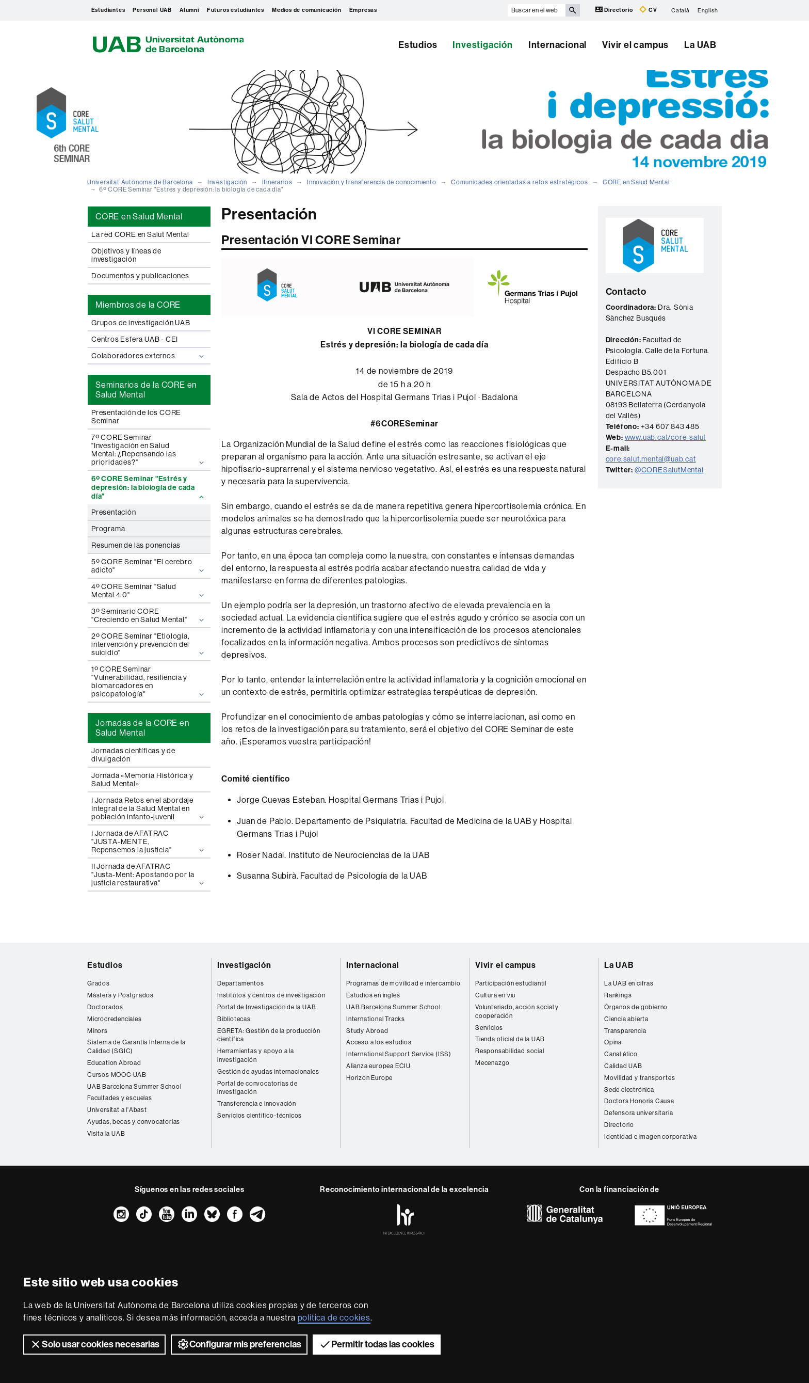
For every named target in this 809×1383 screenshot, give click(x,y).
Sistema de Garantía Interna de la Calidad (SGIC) (136, 1047)
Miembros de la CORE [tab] (138, 305)
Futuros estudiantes (235, 10)
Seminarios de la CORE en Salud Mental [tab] (146, 390)
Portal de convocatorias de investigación (257, 1088)
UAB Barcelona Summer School (134, 1086)
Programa (108, 528)
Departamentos (240, 983)
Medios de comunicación (307, 10)
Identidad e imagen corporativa (650, 1136)
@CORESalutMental (669, 470)
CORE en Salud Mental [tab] (139, 216)
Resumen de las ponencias (136, 545)
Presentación (113, 512)
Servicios (489, 1027)
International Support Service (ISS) (398, 1054)
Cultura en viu (495, 995)
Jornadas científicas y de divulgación (133, 754)
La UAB (700, 45)
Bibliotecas (234, 1019)
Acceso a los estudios (379, 1042)
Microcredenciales (114, 1019)
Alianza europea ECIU (378, 1066)
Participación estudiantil (510, 983)
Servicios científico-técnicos (259, 1115)
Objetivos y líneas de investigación (126, 255)
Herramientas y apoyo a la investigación (255, 1055)
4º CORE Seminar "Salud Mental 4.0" (148, 590)
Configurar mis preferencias (239, 1344)
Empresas (363, 10)
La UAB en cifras (629, 983)
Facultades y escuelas (119, 1098)
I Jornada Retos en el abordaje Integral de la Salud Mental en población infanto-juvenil (148, 808)
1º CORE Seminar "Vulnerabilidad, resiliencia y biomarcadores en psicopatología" (148, 681)
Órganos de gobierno (636, 1007)
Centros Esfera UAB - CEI (134, 339)
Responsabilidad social (509, 1051)
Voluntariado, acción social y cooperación (517, 1012)
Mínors (97, 1031)
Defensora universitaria (638, 1113)
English (708, 10)
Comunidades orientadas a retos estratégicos (519, 182)
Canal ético (621, 1054)
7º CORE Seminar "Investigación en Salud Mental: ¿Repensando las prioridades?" (148, 450)
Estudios (417, 45)
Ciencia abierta (626, 1019)
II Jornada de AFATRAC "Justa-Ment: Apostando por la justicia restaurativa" (148, 874)
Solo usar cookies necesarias (94, 1344)
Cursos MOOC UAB (117, 1074)
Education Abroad (114, 1063)
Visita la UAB (106, 1133)
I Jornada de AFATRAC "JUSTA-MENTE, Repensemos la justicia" (148, 841)
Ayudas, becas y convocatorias (133, 1121)
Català (680, 10)
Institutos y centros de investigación (271, 995)
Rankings (618, 995)
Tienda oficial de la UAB (510, 1039)
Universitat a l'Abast (117, 1110)
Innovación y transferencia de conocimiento (371, 182)
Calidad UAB (623, 1066)
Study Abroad (367, 1031)
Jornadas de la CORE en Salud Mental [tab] (142, 728)
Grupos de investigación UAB (140, 323)
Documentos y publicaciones (140, 276)
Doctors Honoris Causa (639, 1101)
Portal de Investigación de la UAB (266, 1007)
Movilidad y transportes (639, 1078)
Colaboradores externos (148, 356)
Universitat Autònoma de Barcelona (139, 182)
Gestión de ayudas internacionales (268, 1071)
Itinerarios (277, 182)
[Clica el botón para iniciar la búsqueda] (572, 10)
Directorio (615, 9)
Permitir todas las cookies (376, 1344)
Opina (613, 1042)
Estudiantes (108, 10)
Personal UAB (152, 10)
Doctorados (105, 1007)
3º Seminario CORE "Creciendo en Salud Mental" (148, 615)
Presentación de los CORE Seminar (136, 416)
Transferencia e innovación (256, 1103)
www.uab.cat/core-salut (665, 437)
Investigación (482, 45)
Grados (98, 983)
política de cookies (334, 1318)
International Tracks (375, 1019)
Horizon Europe (369, 1078)
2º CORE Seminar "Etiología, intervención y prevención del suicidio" (148, 644)
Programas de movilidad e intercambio (403, 983)
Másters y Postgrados (120, 995)
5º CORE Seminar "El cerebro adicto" (148, 566)
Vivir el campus (635, 45)
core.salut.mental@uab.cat (651, 459)
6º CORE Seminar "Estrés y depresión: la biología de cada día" (148, 487)
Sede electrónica (629, 1089)
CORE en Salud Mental (636, 182)
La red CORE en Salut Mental (140, 234)
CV (648, 9)
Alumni (189, 10)
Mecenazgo (492, 1063)
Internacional (557, 45)
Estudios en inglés (373, 995)
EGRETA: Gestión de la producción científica (268, 1035)
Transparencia (625, 1031)
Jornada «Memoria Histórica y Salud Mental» (142, 779)
